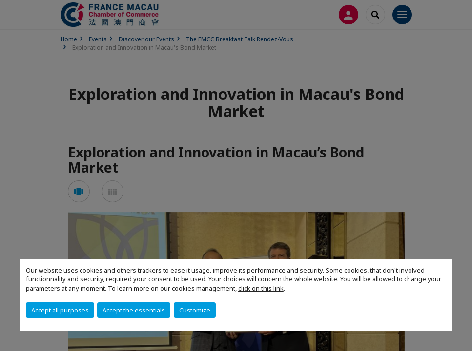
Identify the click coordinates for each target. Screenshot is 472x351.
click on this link (261, 288)
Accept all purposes (60, 310)
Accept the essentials (134, 310)
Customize (194, 310)
